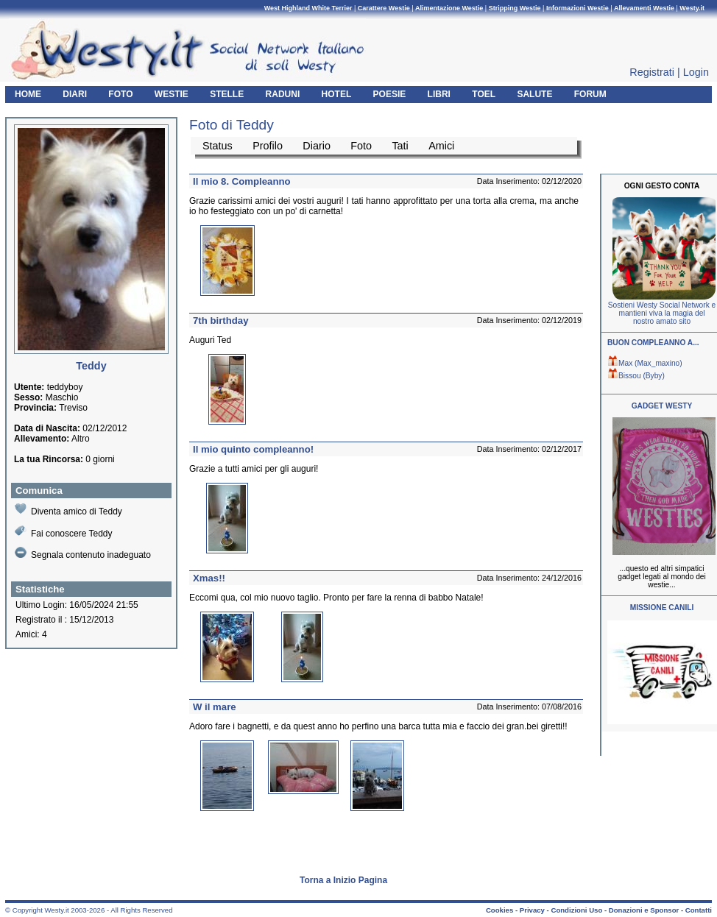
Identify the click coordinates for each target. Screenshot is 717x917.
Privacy (532, 910)
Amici (441, 146)
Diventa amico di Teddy (68, 510)
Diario (317, 146)
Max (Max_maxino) (644, 363)
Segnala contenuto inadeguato (83, 553)
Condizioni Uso (576, 910)
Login (696, 72)
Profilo (267, 146)
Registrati (651, 72)
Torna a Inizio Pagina (343, 880)
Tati (400, 146)
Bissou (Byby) (636, 376)
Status (217, 146)
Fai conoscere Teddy (64, 532)
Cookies (499, 910)
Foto (361, 146)
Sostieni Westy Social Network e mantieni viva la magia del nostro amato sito (662, 313)
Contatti (698, 910)
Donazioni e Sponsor (644, 910)
